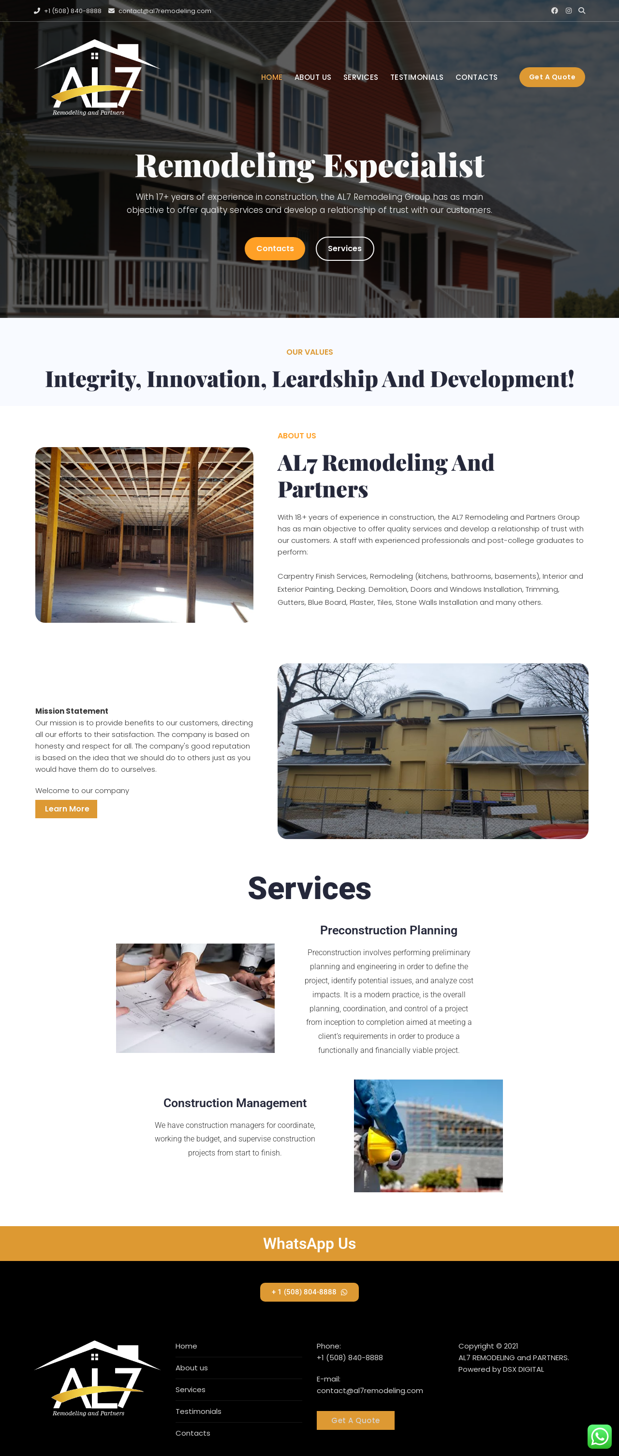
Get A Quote (355, 1420)
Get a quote (552, 77)
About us (313, 77)
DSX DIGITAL (523, 1369)
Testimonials (417, 77)
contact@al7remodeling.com (159, 10)
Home (272, 77)
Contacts (477, 77)
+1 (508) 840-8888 (68, 10)
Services (361, 77)
